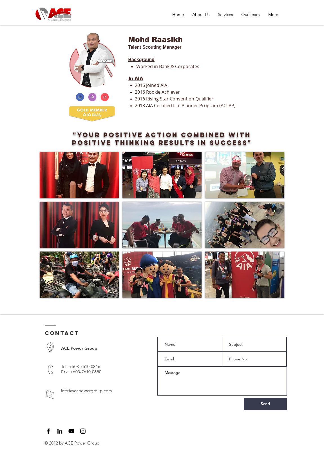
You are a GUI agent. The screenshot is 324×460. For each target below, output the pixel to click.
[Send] (265, 404)
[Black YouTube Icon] (71, 431)
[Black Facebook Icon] (48, 431)
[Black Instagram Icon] (82, 431)
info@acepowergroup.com (86, 390)
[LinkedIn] (59, 431)
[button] (79, 175)
